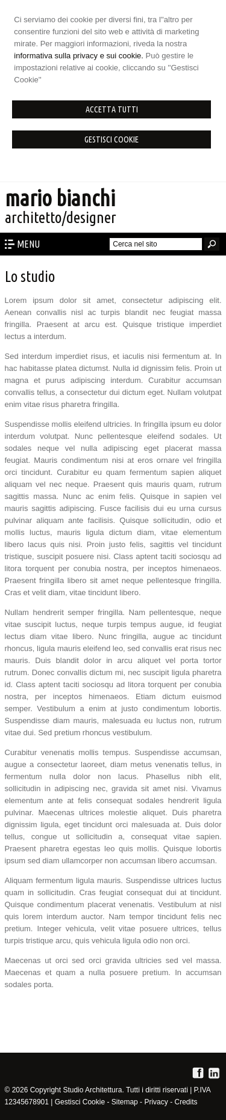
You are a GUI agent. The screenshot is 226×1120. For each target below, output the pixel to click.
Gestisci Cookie (111, 139)
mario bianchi (60, 198)
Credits (185, 1102)
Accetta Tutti (112, 109)
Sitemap (124, 1102)
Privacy (156, 1102)
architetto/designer (60, 217)
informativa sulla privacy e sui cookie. (78, 55)
